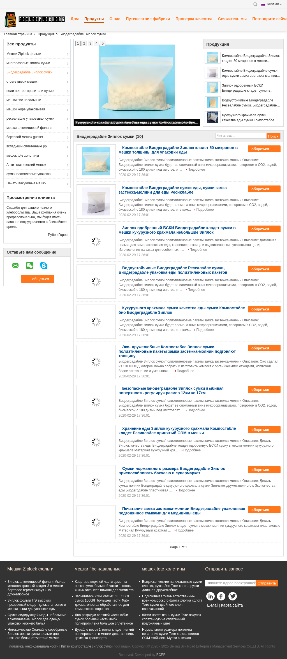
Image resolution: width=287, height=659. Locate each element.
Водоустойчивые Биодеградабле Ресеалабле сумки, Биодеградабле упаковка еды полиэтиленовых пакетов (249, 103)
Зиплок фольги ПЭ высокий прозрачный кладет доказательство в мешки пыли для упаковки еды (37, 604)
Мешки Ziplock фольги (23, 54)
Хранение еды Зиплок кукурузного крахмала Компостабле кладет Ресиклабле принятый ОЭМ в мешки (177, 430)
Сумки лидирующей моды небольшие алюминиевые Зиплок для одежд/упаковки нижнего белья (37, 619)
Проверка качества (193, 19)
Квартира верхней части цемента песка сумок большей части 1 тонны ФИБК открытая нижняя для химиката (104, 586)
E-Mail (212, 605)
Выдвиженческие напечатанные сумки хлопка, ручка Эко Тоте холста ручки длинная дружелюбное (172, 586)
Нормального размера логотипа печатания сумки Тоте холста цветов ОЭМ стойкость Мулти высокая (170, 634)
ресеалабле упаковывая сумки (30, 118)
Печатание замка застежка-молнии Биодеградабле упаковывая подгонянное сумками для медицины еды (182, 510)
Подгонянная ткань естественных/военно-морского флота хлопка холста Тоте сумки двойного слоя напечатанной (172, 602)
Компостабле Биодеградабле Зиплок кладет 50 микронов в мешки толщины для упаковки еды (250, 58)
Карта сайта (232, 605)
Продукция (46, 34)
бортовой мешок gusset (24, 137)
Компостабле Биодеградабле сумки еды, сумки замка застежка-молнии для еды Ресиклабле (249, 73)
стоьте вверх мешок (21, 81)
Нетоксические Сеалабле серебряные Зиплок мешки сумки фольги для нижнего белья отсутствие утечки (37, 634)
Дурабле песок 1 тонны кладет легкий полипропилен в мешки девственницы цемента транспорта (105, 634)
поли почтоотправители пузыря (30, 91)
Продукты (94, 19)
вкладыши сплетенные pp (26, 146)
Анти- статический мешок (26, 165)
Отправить (267, 583)
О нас (115, 19)
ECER (161, 655)
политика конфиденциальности (33, 646)
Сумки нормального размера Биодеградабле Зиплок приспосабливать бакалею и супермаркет (172, 470)
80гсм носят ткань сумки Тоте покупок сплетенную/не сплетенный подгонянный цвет (171, 619)
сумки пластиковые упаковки (28, 174)
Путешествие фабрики (148, 19)
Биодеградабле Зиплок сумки (29, 72)
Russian (274, 4)
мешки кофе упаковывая (25, 109)
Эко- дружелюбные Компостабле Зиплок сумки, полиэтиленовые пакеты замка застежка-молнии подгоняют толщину (177, 351)
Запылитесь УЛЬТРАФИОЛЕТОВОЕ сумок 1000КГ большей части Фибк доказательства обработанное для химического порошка (102, 602)
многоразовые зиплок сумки (28, 63)
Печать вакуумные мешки (26, 183)
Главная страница (18, 34)
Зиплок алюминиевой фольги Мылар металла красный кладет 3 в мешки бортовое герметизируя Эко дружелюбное (36, 588)
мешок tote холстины (22, 155)
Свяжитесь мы (232, 19)
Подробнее (196, 169)
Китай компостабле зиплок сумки (87, 646)
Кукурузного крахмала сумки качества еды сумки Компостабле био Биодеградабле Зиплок (137, 122)
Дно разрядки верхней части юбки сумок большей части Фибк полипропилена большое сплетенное (104, 619)
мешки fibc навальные (23, 100)
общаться (264, 149)
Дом (75, 19)
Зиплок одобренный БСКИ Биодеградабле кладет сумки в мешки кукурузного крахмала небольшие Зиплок (246, 88)
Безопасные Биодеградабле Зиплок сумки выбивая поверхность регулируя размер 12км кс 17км (171, 390)
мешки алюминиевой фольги (29, 128)
